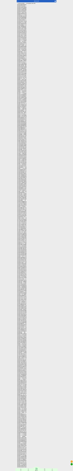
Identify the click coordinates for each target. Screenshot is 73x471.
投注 (71, 461)
